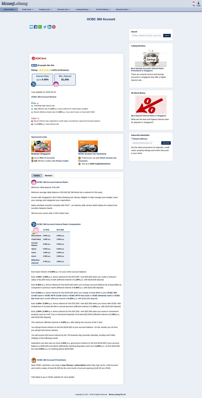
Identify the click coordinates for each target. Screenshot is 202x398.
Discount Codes (122, 9)
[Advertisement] (76, 41)
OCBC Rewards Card (101, 295)
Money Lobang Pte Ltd (117, 394)
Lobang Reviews (82, 9)
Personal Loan (62, 9)
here (38, 377)
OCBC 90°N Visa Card (79, 295)
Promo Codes (62, 161)
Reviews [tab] (48, 176)
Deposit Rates (9, 9)
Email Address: (139, 139)
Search (167, 35)
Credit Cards (26, 9)
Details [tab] (37, 176)
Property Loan (44, 9)
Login (198, 4)
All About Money (102, 9)
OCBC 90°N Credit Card (55, 295)
